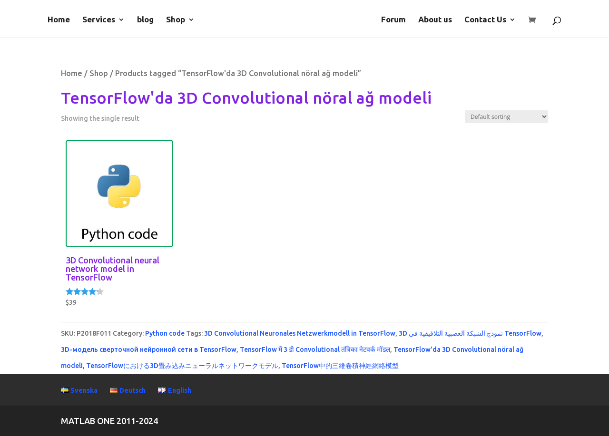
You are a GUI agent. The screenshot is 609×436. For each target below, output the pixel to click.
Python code (165, 333)
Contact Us (485, 20)
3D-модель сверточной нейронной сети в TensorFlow (148, 349)
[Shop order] (506, 116)
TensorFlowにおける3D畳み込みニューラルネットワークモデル (182, 365)
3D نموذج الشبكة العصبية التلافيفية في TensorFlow (470, 333)
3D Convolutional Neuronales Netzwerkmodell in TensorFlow (299, 333)
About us (435, 20)
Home (59, 20)
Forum (393, 20)
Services (98, 20)
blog (145, 20)
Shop (175, 20)
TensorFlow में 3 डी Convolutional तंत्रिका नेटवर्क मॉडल (315, 349)
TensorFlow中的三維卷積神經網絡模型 (340, 365)
